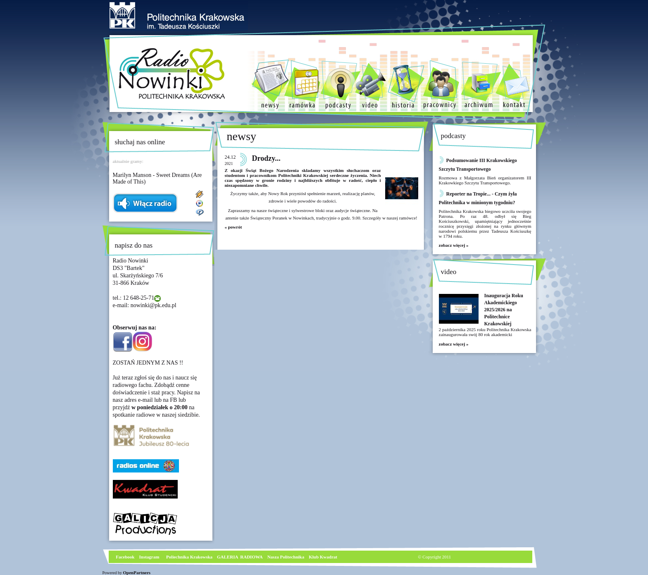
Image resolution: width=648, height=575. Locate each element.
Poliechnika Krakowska (190, 556)
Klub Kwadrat (323, 556)
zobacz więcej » (454, 245)
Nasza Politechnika (286, 556)
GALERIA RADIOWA (240, 556)
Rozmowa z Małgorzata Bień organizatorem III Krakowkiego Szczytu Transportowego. (485, 180)
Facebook (125, 556)
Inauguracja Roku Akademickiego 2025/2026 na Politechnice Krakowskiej (503, 310)
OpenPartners (137, 572)
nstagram (150, 556)
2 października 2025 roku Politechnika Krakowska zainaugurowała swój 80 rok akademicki (485, 332)
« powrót (233, 226)
